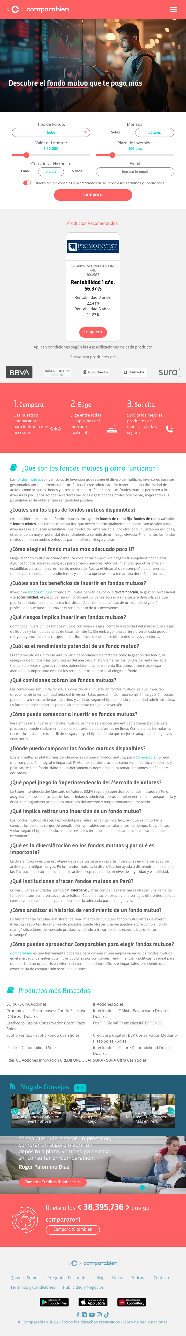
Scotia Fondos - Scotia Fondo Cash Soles (43, 1035)
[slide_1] (148, 1187)
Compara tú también (73, 1229)
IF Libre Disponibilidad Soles (32, 1047)
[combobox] (51, 132)
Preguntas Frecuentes (68, 1277)
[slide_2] (155, 1187)
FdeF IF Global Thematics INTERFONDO (128, 1023)
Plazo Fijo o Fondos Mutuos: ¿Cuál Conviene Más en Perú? (148, 1117)
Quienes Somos (25, 1277)
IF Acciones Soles (108, 1004)
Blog (100, 1277)
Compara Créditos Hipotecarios (53, 1182)
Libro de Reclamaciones (145, 1322)
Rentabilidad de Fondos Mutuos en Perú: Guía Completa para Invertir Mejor (93, 1115)
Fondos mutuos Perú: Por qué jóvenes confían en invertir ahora (38, 1117)
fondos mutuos (28, 479)
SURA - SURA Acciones (27, 1004)
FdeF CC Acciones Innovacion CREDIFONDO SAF (49, 1060)
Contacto (162, 1277)
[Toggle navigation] (173, 9)
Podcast (138, 1277)
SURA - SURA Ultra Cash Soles (120, 1060)
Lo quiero (93, 332)
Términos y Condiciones (145, 183)
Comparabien (147, 757)
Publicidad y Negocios (83, 1287)
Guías (117, 1277)
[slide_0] (142, 1187)
